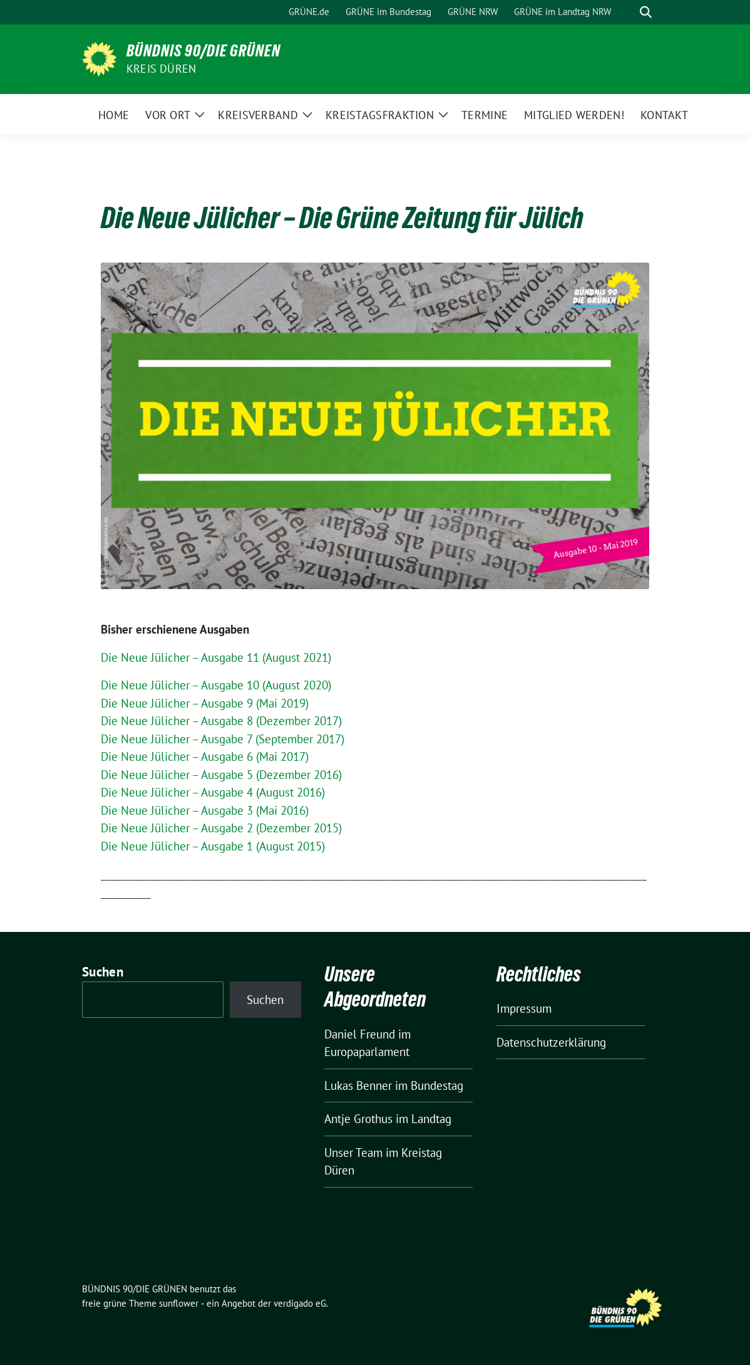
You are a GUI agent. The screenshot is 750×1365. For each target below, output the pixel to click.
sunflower (178, 1303)
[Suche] (628, 12)
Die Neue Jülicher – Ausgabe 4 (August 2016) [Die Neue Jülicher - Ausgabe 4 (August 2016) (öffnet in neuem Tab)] (213, 792)
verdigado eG (300, 1303)
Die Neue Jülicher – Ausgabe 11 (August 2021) (216, 657)
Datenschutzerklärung (551, 1042)
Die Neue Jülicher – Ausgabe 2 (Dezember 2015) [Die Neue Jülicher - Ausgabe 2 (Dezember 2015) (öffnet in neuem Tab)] (221, 827)
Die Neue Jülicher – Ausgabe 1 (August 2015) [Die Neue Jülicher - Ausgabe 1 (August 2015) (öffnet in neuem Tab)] (213, 846)
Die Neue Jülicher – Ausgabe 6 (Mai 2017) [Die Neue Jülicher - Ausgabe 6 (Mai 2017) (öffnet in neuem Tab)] (205, 756)
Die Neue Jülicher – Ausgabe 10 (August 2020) (216, 685)
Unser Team (353, 1152)
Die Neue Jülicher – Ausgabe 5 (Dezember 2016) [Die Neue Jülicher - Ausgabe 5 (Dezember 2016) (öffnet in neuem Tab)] (221, 774)
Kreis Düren (161, 68)
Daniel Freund (359, 1034)
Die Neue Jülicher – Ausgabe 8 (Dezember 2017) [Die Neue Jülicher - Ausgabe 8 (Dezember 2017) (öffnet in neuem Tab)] (221, 720)
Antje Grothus (358, 1118)
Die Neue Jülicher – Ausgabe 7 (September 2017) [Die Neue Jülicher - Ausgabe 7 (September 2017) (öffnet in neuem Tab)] (222, 738)
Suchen (102, 971)
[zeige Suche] (646, 12)
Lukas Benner (358, 1085)
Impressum (524, 1008)
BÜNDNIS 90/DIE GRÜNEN (203, 50)
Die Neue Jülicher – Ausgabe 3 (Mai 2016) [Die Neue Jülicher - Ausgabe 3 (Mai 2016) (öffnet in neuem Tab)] (205, 810)
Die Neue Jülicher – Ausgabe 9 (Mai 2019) (205, 703)
